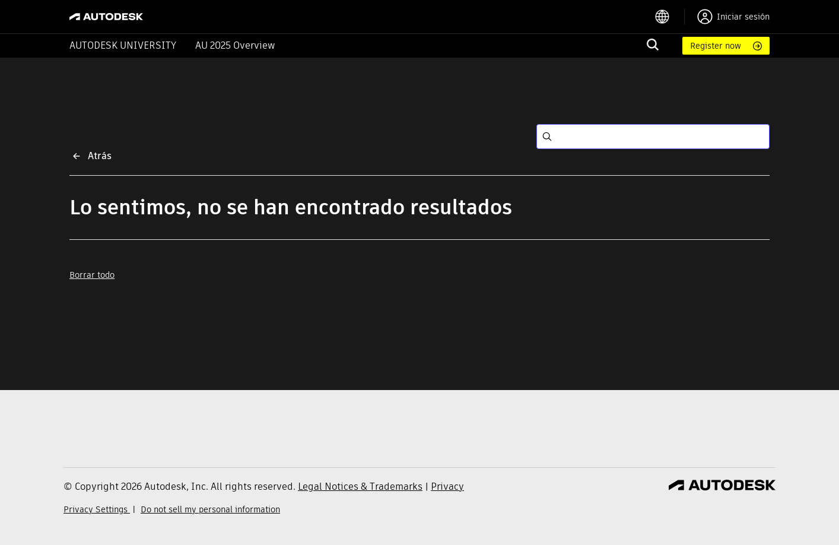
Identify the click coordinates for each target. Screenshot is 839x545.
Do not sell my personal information (210, 509)
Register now (715, 46)
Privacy (447, 486)
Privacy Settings (96, 509)
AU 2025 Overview (235, 45)
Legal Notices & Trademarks (360, 486)
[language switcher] (669, 16)
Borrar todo (92, 275)
